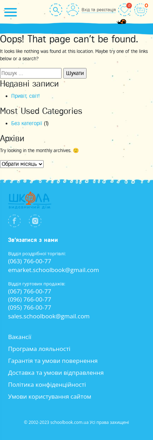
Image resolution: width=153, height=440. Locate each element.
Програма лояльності (39, 349)
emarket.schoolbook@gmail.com (53, 270)
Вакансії (19, 337)
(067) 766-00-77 (29, 291)
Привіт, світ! (25, 96)
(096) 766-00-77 (29, 299)
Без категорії (26, 123)
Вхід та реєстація (99, 9)
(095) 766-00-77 (29, 307)
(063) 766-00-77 (29, 261)
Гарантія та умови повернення (53, 361)
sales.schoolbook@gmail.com (49, 316)
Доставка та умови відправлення (56, 372)
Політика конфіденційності (47, 384)
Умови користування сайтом (49, 396)
